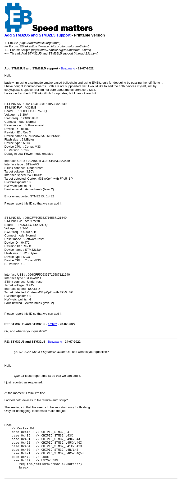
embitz (52, 324)
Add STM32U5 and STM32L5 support (38, 35)
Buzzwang (68, 68)
